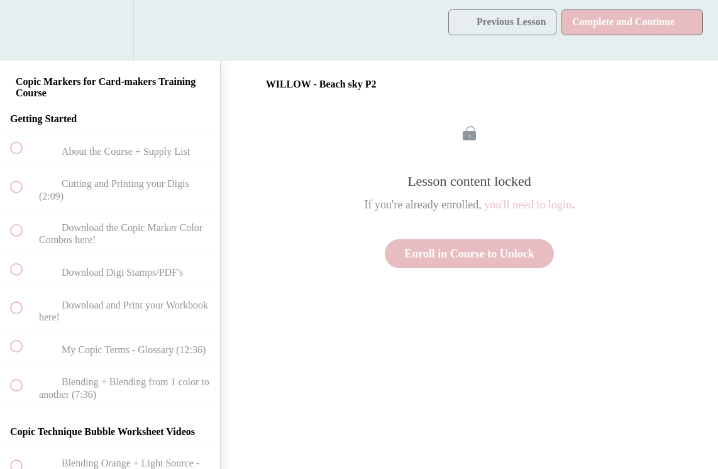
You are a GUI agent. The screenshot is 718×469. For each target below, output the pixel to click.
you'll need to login (528, 204)
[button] (23, 30)
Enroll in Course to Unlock (469, 253)
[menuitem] (110, 30)
